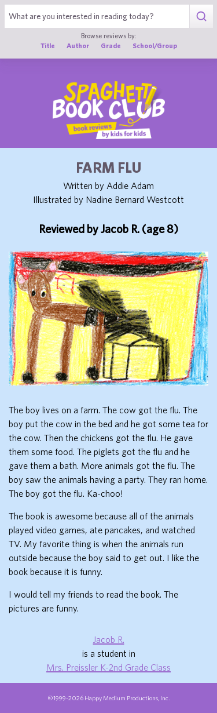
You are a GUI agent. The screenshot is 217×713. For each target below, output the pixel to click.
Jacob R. (108, 639)
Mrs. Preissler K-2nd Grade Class (108, 667)
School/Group (155, 45)
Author (78, 45)
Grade (111, 45)
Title (48, 45)
